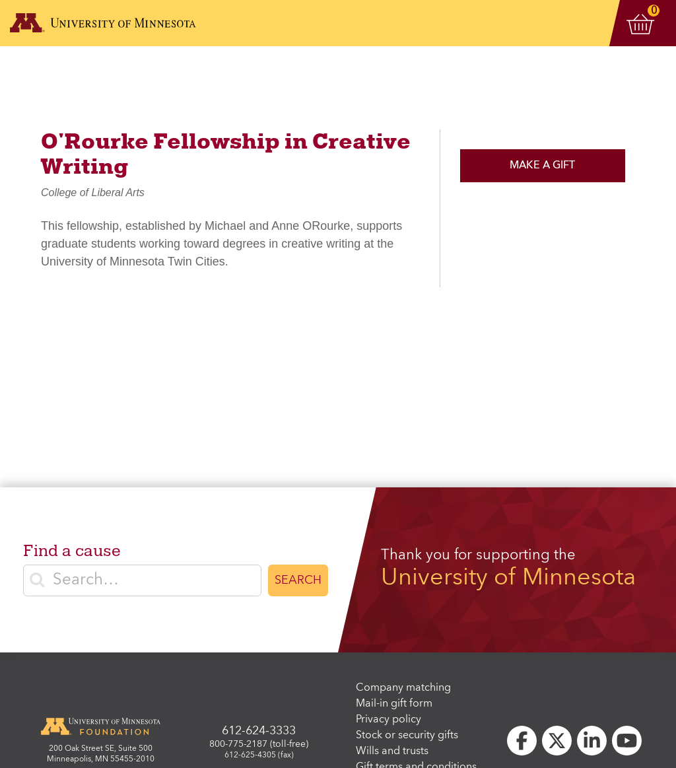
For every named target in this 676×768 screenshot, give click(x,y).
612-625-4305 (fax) (259, 755)
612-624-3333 (259, 731)
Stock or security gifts (407, 735)
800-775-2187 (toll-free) (258, 744)
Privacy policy (388, 720)
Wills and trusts (392, 751)
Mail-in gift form (394, 704)
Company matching (403, 688)
